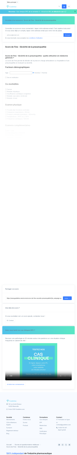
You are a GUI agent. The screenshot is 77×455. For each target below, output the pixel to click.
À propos (9, 427)
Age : (7, 73)
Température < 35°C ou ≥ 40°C (18, 116)
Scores (25, 422)
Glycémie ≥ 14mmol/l (14, 137)
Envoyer (67, 35)
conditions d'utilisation (36, 38)
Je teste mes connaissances (15, 384)
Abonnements (10, 419)
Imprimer (67, 211)
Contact (10, 320)
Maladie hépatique (13, 91)
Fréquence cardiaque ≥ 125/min (18, 119)
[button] (59, 6)
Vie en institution (12, 77)
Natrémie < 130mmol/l (14, 135)
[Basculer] (69, 6)
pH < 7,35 (10, 131)
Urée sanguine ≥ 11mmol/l (16, 133)
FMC (41, 428)
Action (66, 298)
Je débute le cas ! (58, 12)
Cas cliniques (44, 419)
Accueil (9, 445)
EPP (41, 422)
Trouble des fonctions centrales (18, 110)
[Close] (75, 11)
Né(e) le (8, 204)
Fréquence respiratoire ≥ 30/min (18, 112)
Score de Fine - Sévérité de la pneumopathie (22, 447)
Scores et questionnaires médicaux (27, 445)
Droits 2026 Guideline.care (15, 409)
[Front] (11, 6)
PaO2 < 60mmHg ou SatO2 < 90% (19, 142)
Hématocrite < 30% (14, 139)
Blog (7, 433)
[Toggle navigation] (12, 2)
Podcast (25, 425)
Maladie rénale (12, 98)
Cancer (9, 89)
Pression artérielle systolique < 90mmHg (21, 114)
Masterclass (43, 425)
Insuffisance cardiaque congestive (19, 94)
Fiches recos (27, 419)
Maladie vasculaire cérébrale (17, 96)
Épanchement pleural (14, 144)
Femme (44, 73)
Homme (37, 73)
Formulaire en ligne (63, 419)
